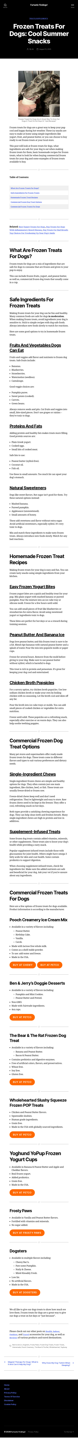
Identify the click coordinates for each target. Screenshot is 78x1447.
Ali (32, 50)
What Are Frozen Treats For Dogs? (26, 189)
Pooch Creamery (28, 1351)
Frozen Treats (60, 1349)
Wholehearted (56, 1351)
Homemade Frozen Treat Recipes (26, 198)
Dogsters (26, 1349)
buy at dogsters (25, 1296)
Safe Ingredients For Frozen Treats (26, 193)
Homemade (16, 1351)
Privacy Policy (12, 1402)
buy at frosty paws (27, 1236)
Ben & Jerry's (17, 1349)
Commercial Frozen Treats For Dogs (27, 207)
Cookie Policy (11, 1413)
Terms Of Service (14, 1405)
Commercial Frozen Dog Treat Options (28, 203)
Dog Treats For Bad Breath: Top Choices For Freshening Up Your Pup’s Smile (38, 234)
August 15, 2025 (45, 50)
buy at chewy (22, 968)
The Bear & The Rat (42, 1351)
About (7, 1398)
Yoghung (15, 1353)
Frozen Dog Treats (48, 1349)
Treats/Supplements (39, 19)
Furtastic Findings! (39, 5)
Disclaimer (10, 1409)
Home (7, 1394)
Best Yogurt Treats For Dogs (34, 227)
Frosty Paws (35, 1349)
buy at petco (49, 968)
